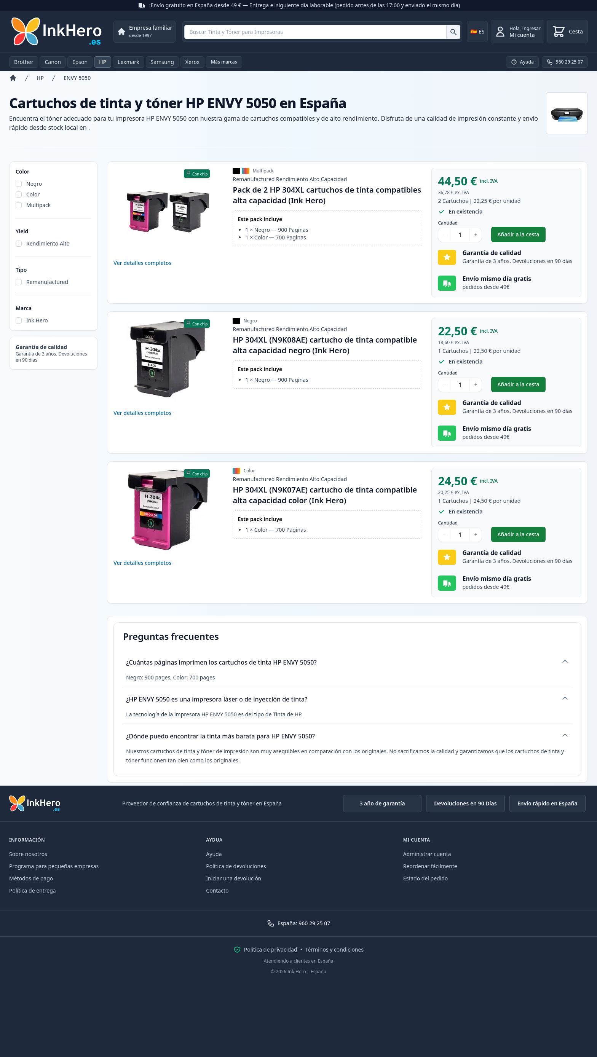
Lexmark (128, 61)
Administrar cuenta (427, 854)
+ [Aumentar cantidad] (475, 234)
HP (102, 61)
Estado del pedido (425, 878)
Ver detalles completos (142, 262)
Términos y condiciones (334, 949)
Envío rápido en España (547, 803)
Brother (23, 61)
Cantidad (448, 223)
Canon (53, 61)
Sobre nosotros (28, 854)
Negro (34, 183)
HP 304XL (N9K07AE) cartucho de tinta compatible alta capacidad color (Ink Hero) (325, 495)
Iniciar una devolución (233, 878)
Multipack (38, 205)
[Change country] (477, 31)
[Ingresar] (517, 31)
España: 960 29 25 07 (298, 923)
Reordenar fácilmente (430, 866)
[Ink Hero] (57, 31)
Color (33, 194)
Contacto (217, 890)
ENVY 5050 (77, 77)
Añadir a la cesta (521, 236)
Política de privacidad (270, 949)
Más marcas (224, 62)
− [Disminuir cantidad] (444, 234)
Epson (80, 61)
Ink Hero (37, 320)
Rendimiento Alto (48, 243)
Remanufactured (47, 281)
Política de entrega (32, 890)
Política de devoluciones (236, 866)
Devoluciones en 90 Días (465, 803)
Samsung (162, 61)
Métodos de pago (31, 878)
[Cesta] (567, 31)
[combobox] (322, 32)
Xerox (192, 61)
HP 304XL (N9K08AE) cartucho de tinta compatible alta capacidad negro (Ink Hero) (325, 345)
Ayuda (214, 854)
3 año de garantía (382, 803)
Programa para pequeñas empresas (54, 866)
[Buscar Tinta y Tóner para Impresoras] (453, 32)
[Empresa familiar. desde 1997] (144, 32)
